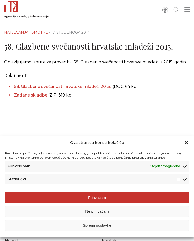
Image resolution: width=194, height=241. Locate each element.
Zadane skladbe (30, 95)
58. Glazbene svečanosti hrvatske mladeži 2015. (63, 86)
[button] (186, 144)
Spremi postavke (97, 227)
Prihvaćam (97, 199)
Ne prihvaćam (97, 213)
